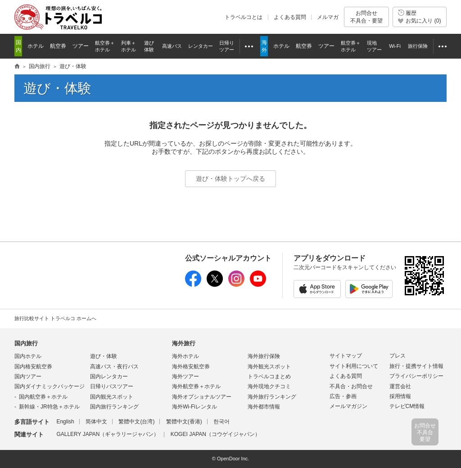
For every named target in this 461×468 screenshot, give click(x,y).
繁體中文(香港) (184, 421)
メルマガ (328, 17)
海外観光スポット (269, 366)
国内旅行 (26, 343)
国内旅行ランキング (114, 407)
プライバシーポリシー (416, 376)
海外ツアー (185, 376)
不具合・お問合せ (351, 386)
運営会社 (400, 386)
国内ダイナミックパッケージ (49, 386)
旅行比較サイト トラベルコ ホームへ (55, 318)
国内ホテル (27, 356)
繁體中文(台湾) (136, 421)
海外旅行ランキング (272, 397)
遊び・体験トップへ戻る (230, 178)
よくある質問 (290, 17)
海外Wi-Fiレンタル (194, 407)
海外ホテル (185, 356)
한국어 (221, 421)
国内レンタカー (109, 376)
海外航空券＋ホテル (196, 386)
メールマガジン (348, 406)
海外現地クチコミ (269, 386)
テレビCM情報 (407, 406)
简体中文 (96, 421)
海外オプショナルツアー (201, 397)
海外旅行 (183, 343)
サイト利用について (354, 366)
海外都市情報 (264, 407)
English (65, 421)
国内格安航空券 (33, 366)
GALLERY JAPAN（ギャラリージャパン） (107, 434)
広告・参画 (343, 396)
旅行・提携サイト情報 (416, 366)
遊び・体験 (103, 356)
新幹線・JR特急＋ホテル (49, 407)
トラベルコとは (243, 17)
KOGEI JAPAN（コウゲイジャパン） (215, 434)
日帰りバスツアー (111, 386)
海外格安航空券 (191, 366)
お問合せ (366, 17)
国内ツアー (27, 376)
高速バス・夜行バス (114, 366)
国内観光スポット (111, 397)
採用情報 (400, 396)
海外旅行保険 (264, 356)
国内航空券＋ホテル (43, 397)
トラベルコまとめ (269, 376)
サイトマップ (346, 356)
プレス (397, 356)
